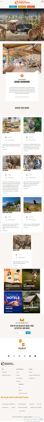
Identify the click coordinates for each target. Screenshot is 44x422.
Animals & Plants (19, 378)
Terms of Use (39, 404)
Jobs (19, 387)
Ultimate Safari (27, 170)
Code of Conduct (22, 411)
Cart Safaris (5, 170)
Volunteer (20, 390)
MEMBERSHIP (22, 6)
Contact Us (13, 407)
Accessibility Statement (22, 404)
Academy (30, 372)
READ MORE (4, 149)
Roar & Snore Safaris (7, 212)
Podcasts (18, 375)
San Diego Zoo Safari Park (6, 375)
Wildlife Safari (5, 132)
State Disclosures (5, 407)
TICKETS (31, 6)
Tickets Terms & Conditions (22, 407)
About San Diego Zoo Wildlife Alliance (9, 404)
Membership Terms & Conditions (36, 407)
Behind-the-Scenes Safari (29, 132)
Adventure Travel (32, 378)
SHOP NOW (7, 289)
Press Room (18, 381)
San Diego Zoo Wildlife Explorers (34, 375)
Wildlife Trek (16, 250)
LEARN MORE (26, 289)
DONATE (13, 6)
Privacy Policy (31, 404)
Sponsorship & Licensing (23, 393)
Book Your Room (8, 311)
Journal (17, 372)
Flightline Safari (27, 212)
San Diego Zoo (4, 372)
